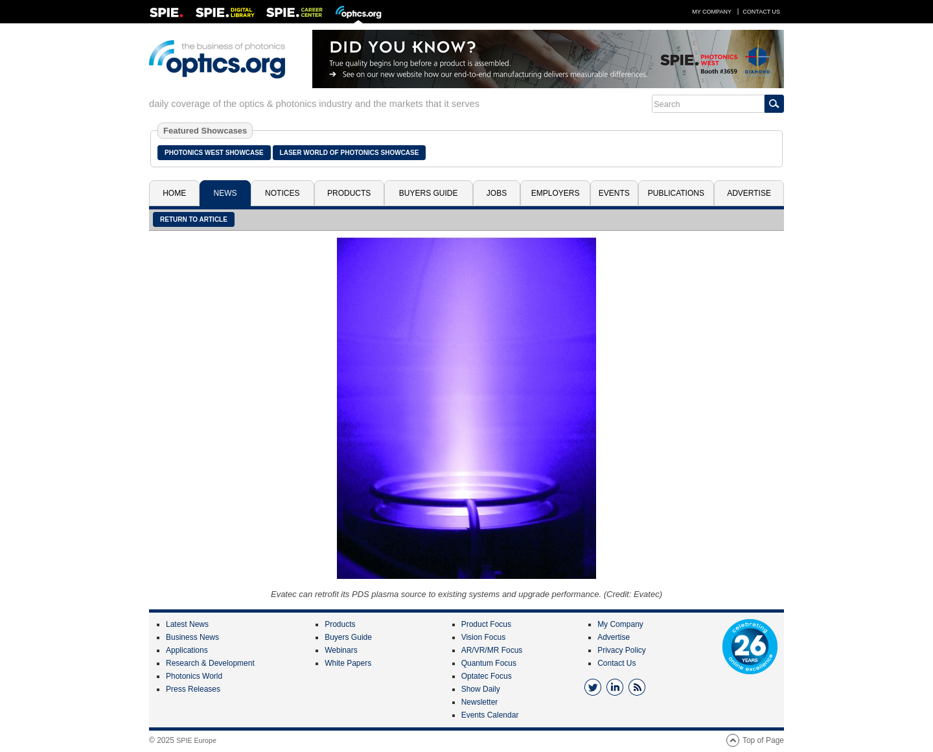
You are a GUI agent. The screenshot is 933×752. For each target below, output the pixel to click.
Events (614, 193)
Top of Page (763, 740)
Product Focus (486, 624)
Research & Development (210, 663)
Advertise (749, 193)
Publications (676, 193)
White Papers (348, 663)
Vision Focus (483, 637)
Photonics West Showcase (214, 152)
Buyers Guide (428, 193)
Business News (192, 637)
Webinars (341, 650)
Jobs (497, 193)
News (225, 193)
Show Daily (480, 689)
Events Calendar (490, 715)
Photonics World (194, 676)
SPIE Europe (196, 740)
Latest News (187, 624)
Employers (555, 193)
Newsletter (479, 702)
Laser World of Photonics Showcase (349, 152)
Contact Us (761, 11)
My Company (711, 11)
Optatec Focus (486, 676)
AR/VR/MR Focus (492, 650)
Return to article (193, 219)
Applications (187, 650)
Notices (282, 193)
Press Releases (193, 689)
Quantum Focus (488, 663)
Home (174, 193)
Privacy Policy (621, 650)
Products (349, 193)
